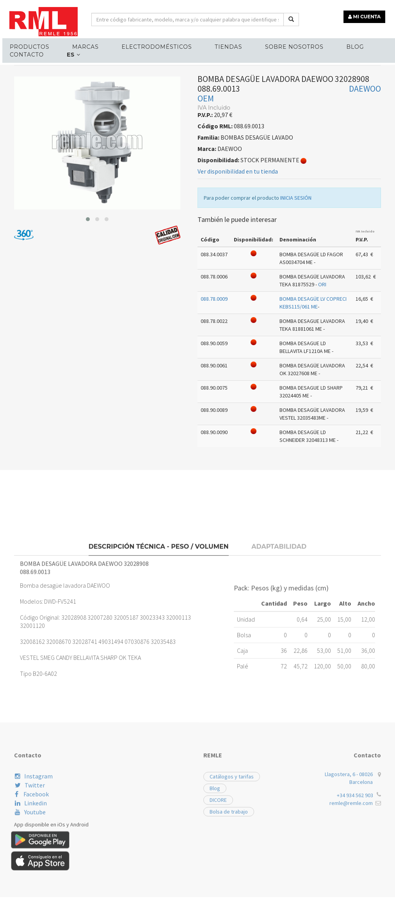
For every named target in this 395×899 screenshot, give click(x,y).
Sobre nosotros (280, 45)
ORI (322, 363)
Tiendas (217, 45)
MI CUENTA (366, 15)
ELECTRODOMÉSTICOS (148, 45)
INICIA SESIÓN (295, 277)
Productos (26, 45)
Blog (338, 45)
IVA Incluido (365, 311)
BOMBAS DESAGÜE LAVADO (130, 139)
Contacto (24, 53)
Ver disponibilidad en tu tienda (238, 251)
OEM (206, 177)
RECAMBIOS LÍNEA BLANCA (52, 139)
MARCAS (79, 45)
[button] (88, 299)
